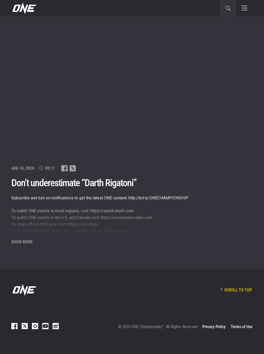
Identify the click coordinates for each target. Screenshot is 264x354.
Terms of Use (242, 326)
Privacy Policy (214, 326)
